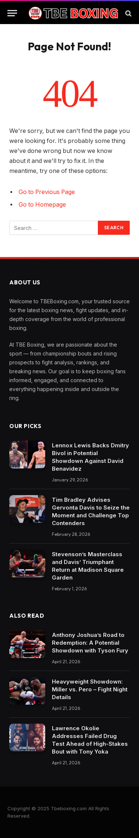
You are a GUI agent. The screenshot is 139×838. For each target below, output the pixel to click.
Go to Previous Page (47, 192)
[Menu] (12, 13)
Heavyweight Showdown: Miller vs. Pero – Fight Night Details (90, 689)
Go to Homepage (42, 204)
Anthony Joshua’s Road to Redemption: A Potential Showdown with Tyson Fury (90, 642)
